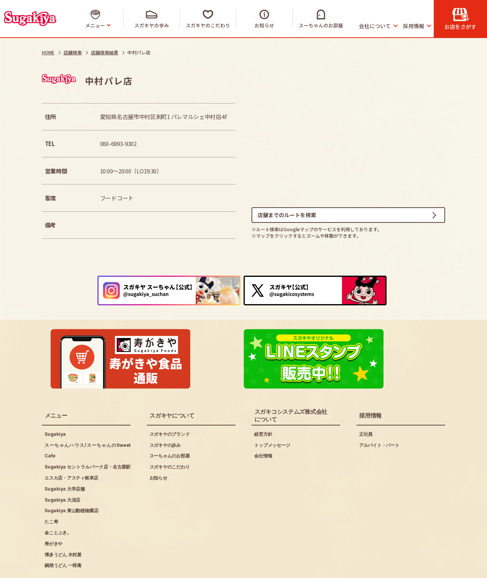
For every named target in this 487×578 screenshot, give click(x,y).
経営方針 (263, 407)
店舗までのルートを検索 (287, 216)
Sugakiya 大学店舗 (65, 462)
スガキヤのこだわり (170, 440)
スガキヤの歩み (165, 418)
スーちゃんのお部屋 (170, 429)
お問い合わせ (193, 567)
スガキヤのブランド (170, 407)
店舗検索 (73, 52)
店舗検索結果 (104, 52)
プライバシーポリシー (131, 567)
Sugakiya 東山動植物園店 (71, 484)
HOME (48, 52)
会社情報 (263, 429)
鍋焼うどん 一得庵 (63, 539)
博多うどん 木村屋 (63, 528)
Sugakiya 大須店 (62, 473)
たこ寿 (51, 495)
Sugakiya (55, 407)
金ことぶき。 (58, 506)
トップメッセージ (272, 418)
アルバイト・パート (379, 418)
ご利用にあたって (63, 567)
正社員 (365, 407)
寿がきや (53, 517)
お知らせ (158, 451)
